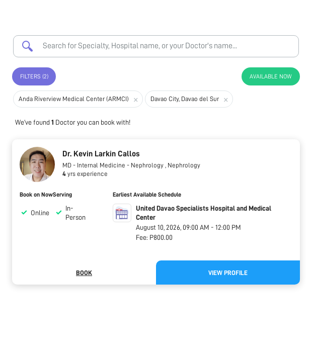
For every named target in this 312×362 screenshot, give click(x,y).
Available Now (271, 76)
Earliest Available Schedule (147, 195)
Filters (34, 76)
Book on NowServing (46, 195)
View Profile (228, 272)
